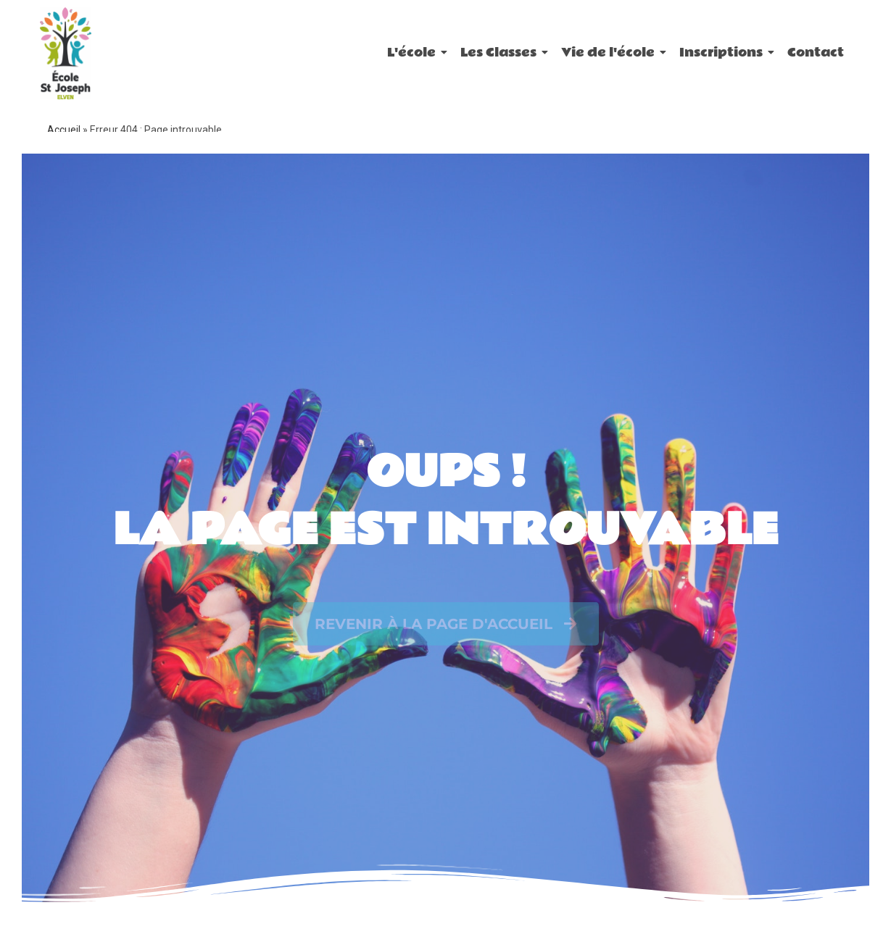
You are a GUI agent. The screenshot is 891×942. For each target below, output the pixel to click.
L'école (414, 52)
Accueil (63, 130)
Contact (815, 52)
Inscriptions (723, 52)
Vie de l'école (610, 52)
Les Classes (501, 52)
